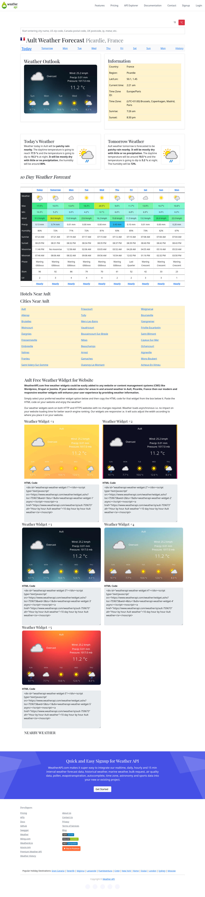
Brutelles (26, 321)
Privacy (65, 821)
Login (199, 5)
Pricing (114, 5)
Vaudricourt (87, 327)
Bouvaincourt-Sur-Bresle (94, 333)
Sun (148, 48)
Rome (136, 870)
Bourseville (147, 315)
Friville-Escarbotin (151, 327)
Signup (186, 5)
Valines (25, 352)
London (152, 870)
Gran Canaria (58, 870)
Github (23, 825)
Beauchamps (88, 346)
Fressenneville (29, 340)
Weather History (28, 855)
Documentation (153, 5)
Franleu (26, 358)
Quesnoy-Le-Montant (92, 364)
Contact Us (67, 817)
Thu (108, 48)
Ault (24, 309)
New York (126, 870)
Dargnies (27, 333)
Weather (24, 834)
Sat (135, 48)
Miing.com (25, 838)
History (179, 48)
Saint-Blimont (148, 333)
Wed (94, 48)
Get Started (102, 789)
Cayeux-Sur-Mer (150, 340)
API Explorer (131, 5)
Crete (117, 870)
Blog (64, 830)
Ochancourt (147, 346)
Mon (65, 48)
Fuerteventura (105, 870)
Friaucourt (87, 309)
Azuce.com (25, 847)
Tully (83, 315)
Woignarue (147, 309)
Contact (171, 5)
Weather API (109, 879)
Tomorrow (47, 48)
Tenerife (70, 870)
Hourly (39, 283)
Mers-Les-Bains (89, 321)
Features (99, 5)
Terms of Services (70, 825)
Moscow (172, 870)
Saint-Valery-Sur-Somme (35, 364)
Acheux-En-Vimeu (150, 364)
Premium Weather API (31, 851)
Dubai (144, 870)
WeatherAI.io (26, 843)
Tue (80, 48)
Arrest (84, 352)
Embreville (27, 346)
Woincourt (27, 327)
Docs (22, 821)
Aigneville (146, 352)
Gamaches (87, 358)
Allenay (26, 315)
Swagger (24, 830)
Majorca (80, 870)
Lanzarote (91, 870)
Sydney (162, 870)
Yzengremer (147, 321)
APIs (22, 817)
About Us (66, 813)
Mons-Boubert (149, 358)
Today (27, 48)
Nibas (84, 340)
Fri (121, 48)
